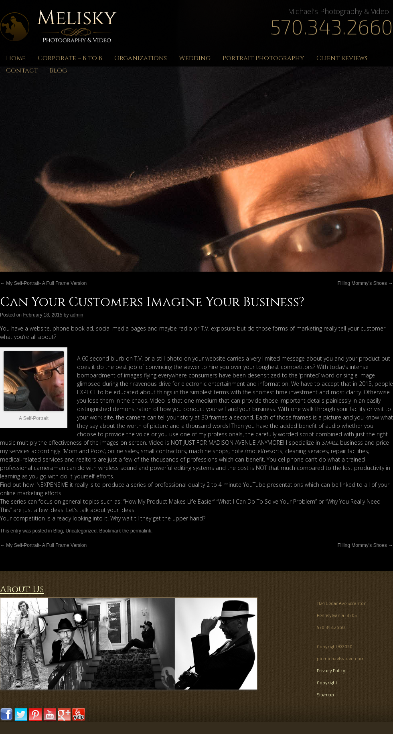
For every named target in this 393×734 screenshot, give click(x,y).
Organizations (140, 58)
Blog (58, 70)
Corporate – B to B (70, 58)
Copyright (327, 682)
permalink (140, 531)
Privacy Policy (331, 670)
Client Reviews (341, 58)
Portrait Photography (263, 58)
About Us (22, 589)
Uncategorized (80, 531)
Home (16, 58)
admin (76, 315)
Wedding (195, 58)
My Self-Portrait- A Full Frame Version (43, 283)
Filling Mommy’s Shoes (365, 283)
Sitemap (325, 694)
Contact (22, 70)
